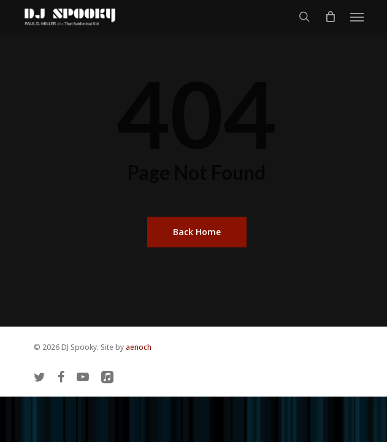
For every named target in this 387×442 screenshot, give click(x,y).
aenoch (138, 347)
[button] (357, 16)
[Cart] (330, 16)
